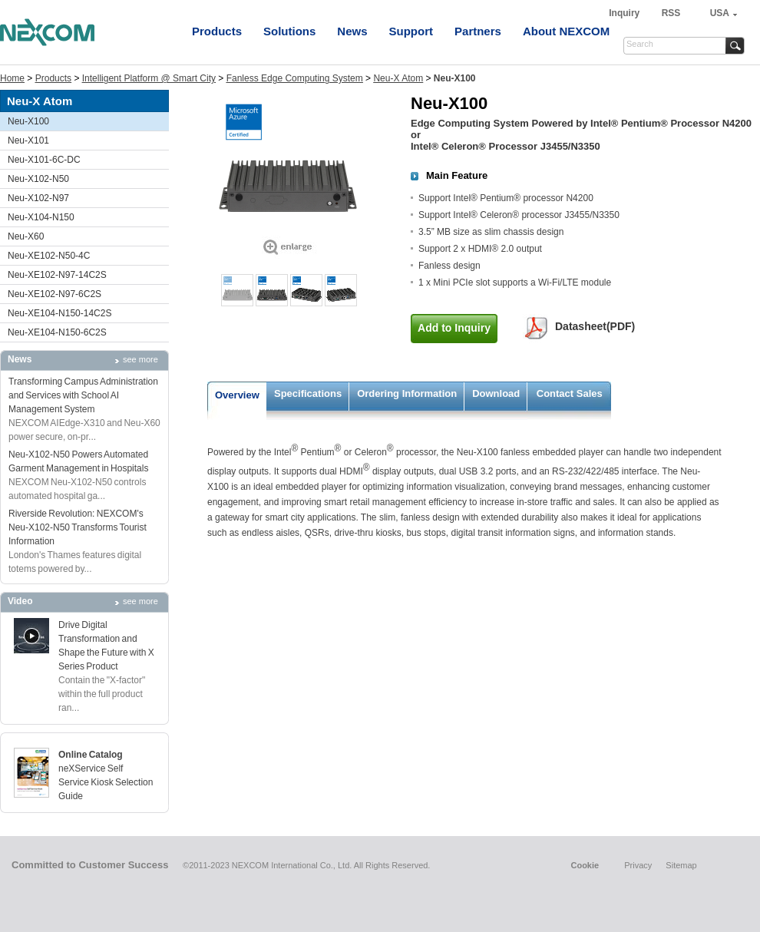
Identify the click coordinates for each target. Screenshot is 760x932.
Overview (237, 395)
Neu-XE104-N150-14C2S (59, 313)
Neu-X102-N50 (38, 179)
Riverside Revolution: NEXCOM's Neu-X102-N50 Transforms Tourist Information (77, 527)
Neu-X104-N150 (41, 217)
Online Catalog (90, 754)
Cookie (584, 865)
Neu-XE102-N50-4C (49, 255)
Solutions (289, 31)
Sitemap (681, 865)
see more (140, 359)
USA (719, 13)
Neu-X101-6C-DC (44, 159)
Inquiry (625, 13)
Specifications (308, 393)
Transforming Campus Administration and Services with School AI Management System (83, 395)
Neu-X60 (26, 236)
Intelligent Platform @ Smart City (149, 78)
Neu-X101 (28, 140)
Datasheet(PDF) (595, 326)
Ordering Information (407, 393)
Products (217, 31)
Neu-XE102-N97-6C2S (54, 294)
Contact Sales (570, 393)
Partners (477, 31)
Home (12, 78)
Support (411, 31)
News (352, 31)
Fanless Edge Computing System (294, 78)
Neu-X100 (28, 121)
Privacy (638, 865)
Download (496, 393)
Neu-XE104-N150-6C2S (57, 332)
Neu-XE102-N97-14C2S (57, 274)
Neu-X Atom (398, 78)
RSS (671, 13)
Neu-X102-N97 (38, 198)
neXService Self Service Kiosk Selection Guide (105, 782)
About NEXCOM (566, 31)
